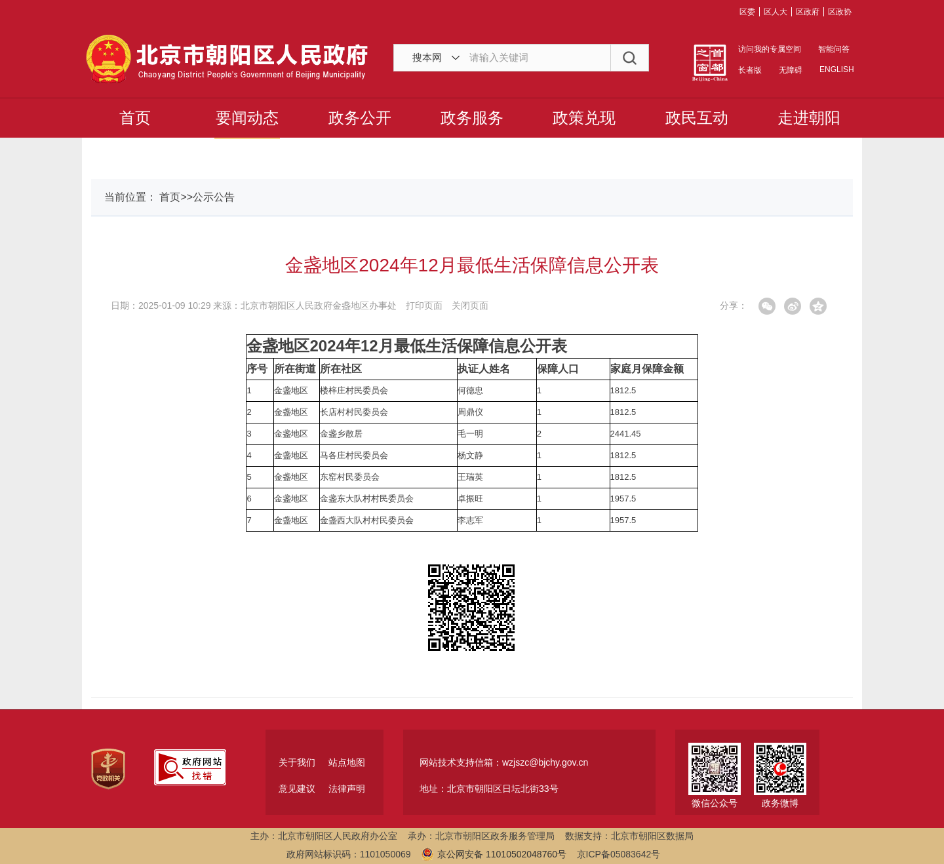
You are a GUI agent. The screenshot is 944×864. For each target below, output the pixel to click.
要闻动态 (247, 118)
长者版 (750, 70)
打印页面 (424, 305)
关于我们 (297, 762)
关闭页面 (470, 305)
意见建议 (297, 788)
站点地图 (346, 762)
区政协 (840, 11)
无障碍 (790, 70)
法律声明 (346, 788)
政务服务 (472, 118)
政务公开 (359, 118)
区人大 (775, 11)
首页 (135, 118)
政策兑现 (584, 118)
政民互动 (696, 118)
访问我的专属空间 (769, 49)
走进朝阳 (808, 118)
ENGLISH (835, 69)
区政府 (807, 11)
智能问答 (834, 49)
